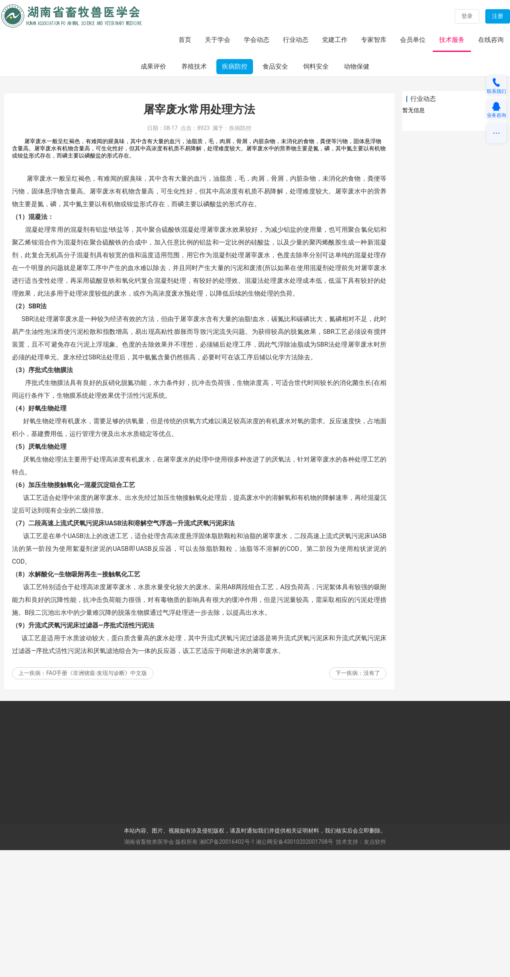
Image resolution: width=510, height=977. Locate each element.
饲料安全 (316, 193)
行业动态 (295, 39)
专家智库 (373, 39)
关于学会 (217, 39)
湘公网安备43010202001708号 (294, 969)
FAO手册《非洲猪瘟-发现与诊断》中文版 (96, 821)
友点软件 (375, 969)
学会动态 (256, 39)
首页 (184, 39)
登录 (467, 16)
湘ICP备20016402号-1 (226, 969)
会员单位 (413, 39)
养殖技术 (194, 193)
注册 (497, 16)
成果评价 (153, 193)
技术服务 (452, 39)
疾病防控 (234, 193)
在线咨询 (491, 39)
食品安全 (275, 193)
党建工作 (334, 39)
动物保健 (356, 193)
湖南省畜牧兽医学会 (149, 969)
